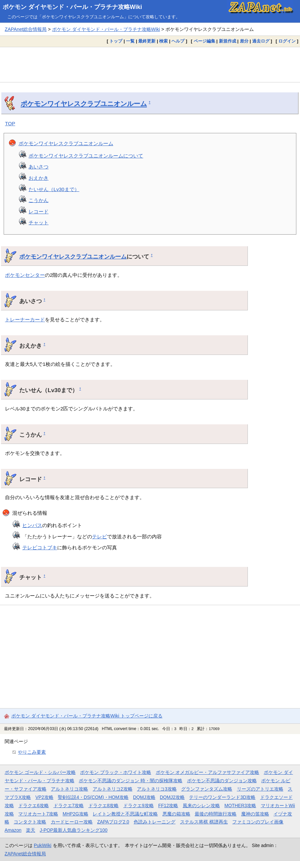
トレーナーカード (25, 319)
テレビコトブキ (39, 547)
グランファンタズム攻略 (206, 789)
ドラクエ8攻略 (103, 805)
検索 (163, 41)
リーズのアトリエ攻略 (260, 789)
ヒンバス (32, 525)
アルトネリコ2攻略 (113, 789)
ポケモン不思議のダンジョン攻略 (222, 780)
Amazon (13, 830)
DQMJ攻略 (144, 797)
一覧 (130, 41)
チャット (39, 222)
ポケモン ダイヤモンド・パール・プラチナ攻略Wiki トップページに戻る (86, 715)
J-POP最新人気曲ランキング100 (74, 830)
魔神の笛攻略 (255, 813)
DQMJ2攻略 (172, 797)
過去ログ (260, 41)
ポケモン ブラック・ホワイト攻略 (115, 772)
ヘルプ (177, 41)
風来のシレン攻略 (201, 805)
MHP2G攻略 (75, 813)
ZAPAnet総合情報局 (26, 29)
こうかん (39, 200)
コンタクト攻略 (30, 821)
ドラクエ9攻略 (138, 805)
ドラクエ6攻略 (33, 805)
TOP (10, 123)
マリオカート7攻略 (38, 813)
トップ (115, 41)
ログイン (287, 41)
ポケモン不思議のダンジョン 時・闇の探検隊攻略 (130, 780)
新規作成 (227, 41)
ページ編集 (204, 41)
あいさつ (39, 166)
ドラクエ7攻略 (68, 805)
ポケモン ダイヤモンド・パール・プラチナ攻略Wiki (72, 7)
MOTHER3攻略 (240, 805)
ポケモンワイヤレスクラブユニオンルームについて (86, 156)
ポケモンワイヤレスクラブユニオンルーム (84, 103)
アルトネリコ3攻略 (157, 789)
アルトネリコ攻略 (69, 789)
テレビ (99, 536)
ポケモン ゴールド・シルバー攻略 (40, 772)
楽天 (30, 830)
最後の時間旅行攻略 (216, 813)
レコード (39, 211)
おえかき (39, 178)
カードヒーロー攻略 (72, 821)
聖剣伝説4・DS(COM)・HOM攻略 (93, 797)
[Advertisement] (150, 64)
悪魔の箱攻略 (176, 813)
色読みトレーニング (154, 821)
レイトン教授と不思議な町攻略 (125, 813)
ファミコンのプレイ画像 (257, 821)
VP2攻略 (44, 797)
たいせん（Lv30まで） (54, 189)
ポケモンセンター (25, 275)
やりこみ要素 (32, 752)
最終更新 (146, 41)
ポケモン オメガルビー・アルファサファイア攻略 (207, 772)
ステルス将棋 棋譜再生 (204, 821)
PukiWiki (42, 845)
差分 (244, 41)
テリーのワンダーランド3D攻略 (222, 797)
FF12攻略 (168, 805)
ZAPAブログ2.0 (113, 821)
